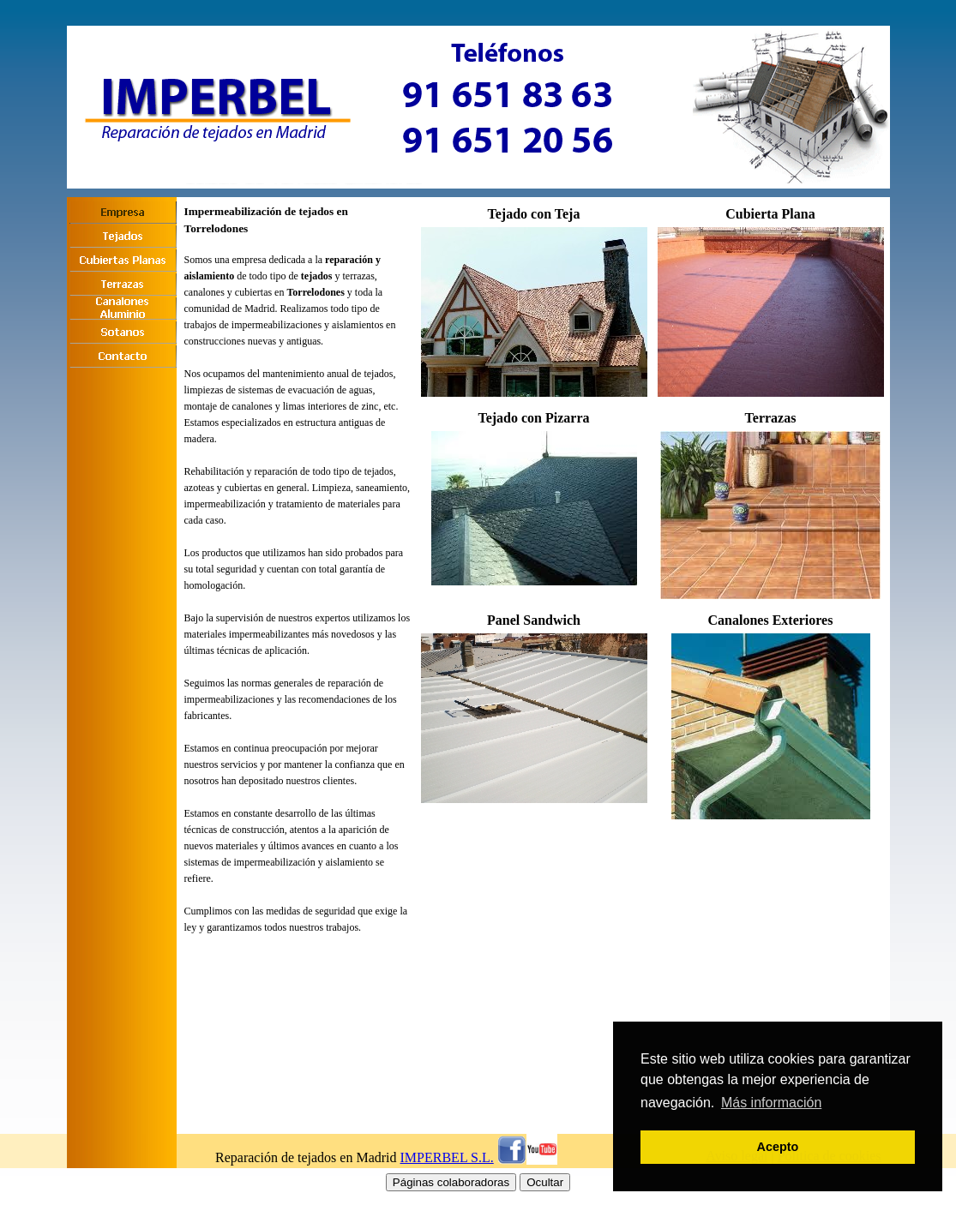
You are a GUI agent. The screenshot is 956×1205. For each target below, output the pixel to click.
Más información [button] (771, 1102)
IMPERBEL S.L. (447, 1157)
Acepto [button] (778, 1147)
